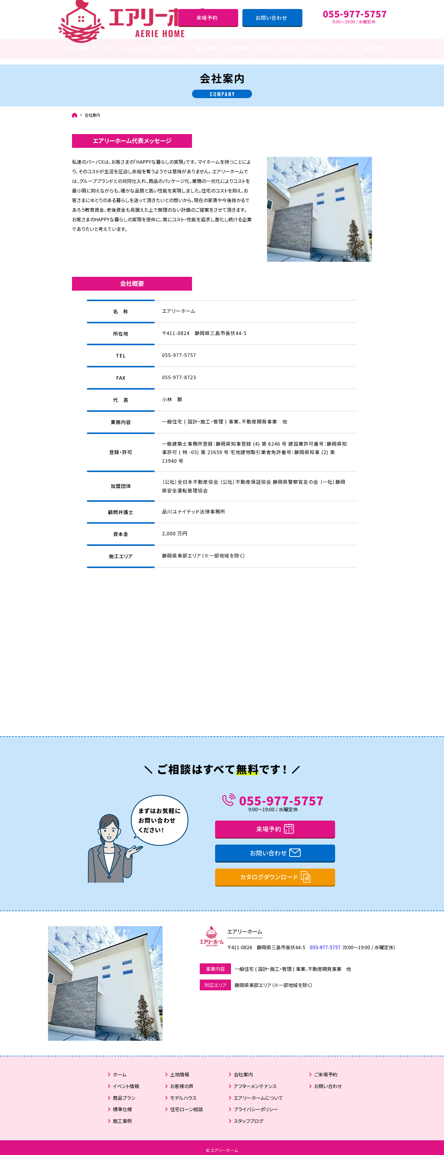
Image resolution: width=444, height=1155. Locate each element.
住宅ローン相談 (275, 48)
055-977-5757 (281, 795)
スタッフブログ (248, 1115)
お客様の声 (182, 1081)
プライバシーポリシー (256, 1104)
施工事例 (207, 48)
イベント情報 (73, 48)
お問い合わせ (271, 17)
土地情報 (237, 48)
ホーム (120, 1069)
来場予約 (207, 17)
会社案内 (376, 48)
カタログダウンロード (269, 871)
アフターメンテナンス (330, 48)
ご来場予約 (326, 1069)
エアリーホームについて (258, 1092)
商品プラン (174, 48)
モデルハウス (183, 1092)
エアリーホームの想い (125, 48)
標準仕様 (122, 1104)
